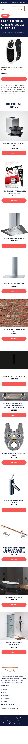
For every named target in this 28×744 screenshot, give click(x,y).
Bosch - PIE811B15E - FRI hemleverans (14, 377)
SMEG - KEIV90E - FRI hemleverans (14, 238)
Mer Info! (14, 79)
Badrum (10, 67)
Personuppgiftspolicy (9, 723)
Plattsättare (5, 698)
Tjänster (4, 689)
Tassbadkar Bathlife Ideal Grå (14, 597)
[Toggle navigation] (3, 8)
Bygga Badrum (6, 695)
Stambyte (5, 701)
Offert (5, 15)
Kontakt (14, 721)
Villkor (19, 721)
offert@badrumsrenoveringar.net (19, 2)
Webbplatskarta (20, 723)
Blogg (8, 721)
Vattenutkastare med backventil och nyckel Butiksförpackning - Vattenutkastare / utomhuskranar (14, 550)
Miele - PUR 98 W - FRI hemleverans (14, 284)
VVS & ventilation (18, 67)
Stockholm (5, 2)
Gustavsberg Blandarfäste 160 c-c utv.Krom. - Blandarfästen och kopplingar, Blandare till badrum (14, 406)
